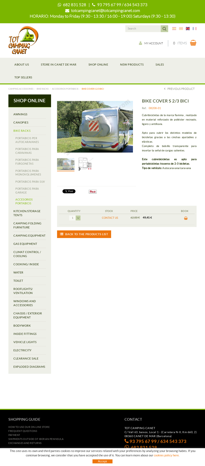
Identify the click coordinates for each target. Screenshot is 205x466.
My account (151, 43)
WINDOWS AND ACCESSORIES (24, 303)
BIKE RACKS (43, 89)
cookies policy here (166, 455)
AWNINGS (20, 114)
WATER (18, 272)
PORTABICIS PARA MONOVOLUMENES (28, 172)
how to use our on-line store (29, 427)
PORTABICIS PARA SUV (30, 181)
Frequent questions (22, 431)
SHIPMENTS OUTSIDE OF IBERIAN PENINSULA (35, 439)
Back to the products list (84, 234)
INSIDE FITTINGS (25, 333)
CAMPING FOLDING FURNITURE (27, 225)
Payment (14, 435)
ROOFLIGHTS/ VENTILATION (23, 291)
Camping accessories (20, 89)
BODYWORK (22, 325)
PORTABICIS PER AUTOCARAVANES (27, 140)
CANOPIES (20, 122)
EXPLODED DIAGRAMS (29, 366)
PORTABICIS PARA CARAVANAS (27, 151)
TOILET (18, 280)
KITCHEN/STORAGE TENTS (27, 213)
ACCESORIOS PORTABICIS (65, 89)
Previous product (179, 88)
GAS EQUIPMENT (25, 243)
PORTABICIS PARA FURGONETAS (27, 161)
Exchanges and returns (25, 443)
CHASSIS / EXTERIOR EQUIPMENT (27, 315)
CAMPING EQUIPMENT (29, 235)
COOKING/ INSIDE (26, 264)
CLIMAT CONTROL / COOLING (27, 254)
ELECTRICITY (22, 350)
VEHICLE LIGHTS (24, 342)
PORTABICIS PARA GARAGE (27, 190)
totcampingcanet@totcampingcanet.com (105, 10)
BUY (186, 218)
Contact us (110, 217)
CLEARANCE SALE (25, 358)
